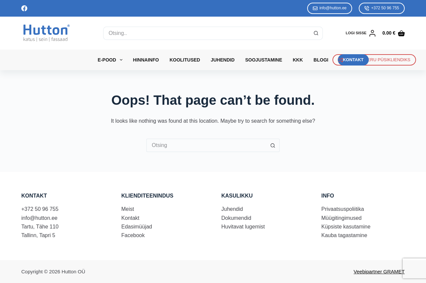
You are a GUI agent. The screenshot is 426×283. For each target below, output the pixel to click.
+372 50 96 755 (381, 8)
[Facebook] (24, 8)
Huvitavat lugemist (243, 226)
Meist (127, 209)
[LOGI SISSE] (361, 33)
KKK (298, 60)
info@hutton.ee (330, 8)
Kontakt (130, 218)
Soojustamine (263, 60)
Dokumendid (236, 218)
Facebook (133, 235)
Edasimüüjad (136, 226)
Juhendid (223, 60)
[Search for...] (206, 33)
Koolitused (184, 60)
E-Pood (111, 60)
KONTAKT (353, 59)
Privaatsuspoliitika (342, 209)
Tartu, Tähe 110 (40, 226)
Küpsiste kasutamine (346, 226)
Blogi (321, 60)
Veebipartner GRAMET (379, 271)
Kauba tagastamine (344, 235)
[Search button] (316, 33)
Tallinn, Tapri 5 (38, 235)
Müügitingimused (341, 218)
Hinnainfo (146, 60)
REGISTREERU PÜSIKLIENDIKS (374, 60)
